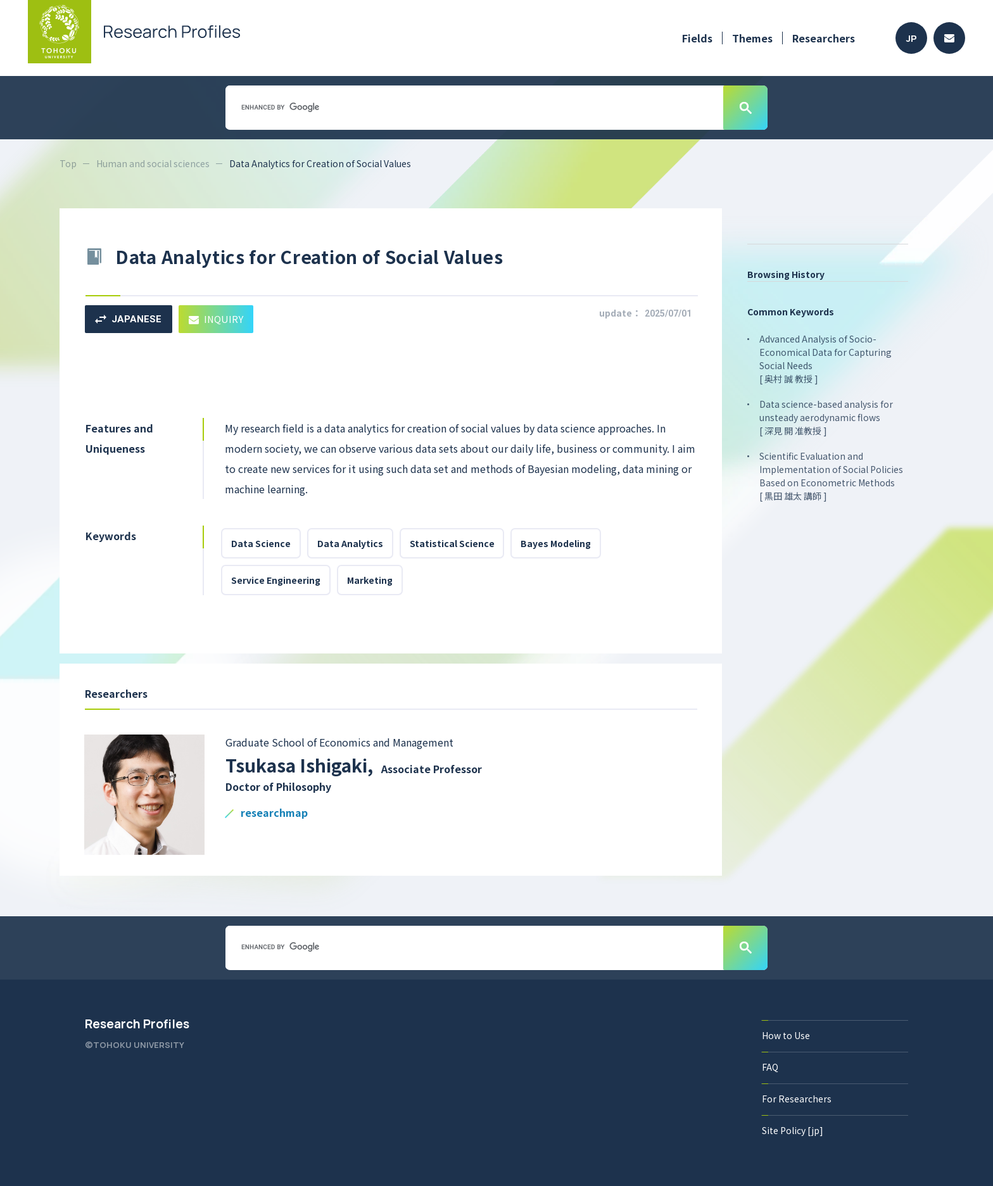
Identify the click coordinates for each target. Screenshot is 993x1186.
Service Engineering (275, 580)
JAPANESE (128, 319)
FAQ (770, 1067)
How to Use (786, 1035)
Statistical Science (452, 543)
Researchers (823, 38)
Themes (752, 38)
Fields (697, 38)
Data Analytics (350, 543)
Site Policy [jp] (792, 1130)
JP (911, 38)
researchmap (274, 813)
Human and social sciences (153, 163)
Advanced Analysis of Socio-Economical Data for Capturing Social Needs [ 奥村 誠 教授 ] (825, 358)
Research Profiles (137, 1024)
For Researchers (797, 1098)
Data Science (261, 543)
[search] (473, 107)
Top (68, 163)
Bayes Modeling (556, 543)
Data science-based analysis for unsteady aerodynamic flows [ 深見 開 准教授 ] (826, 417)
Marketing (370, 580)
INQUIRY (216, 318)
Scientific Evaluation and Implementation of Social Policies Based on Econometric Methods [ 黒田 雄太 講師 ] (831, 476)
